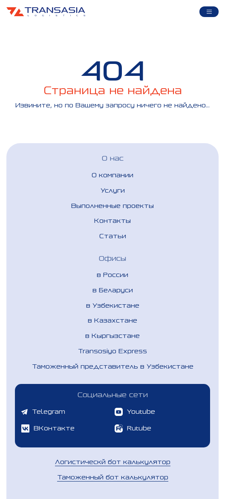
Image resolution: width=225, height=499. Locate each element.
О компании (112, 175)
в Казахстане (112, 320)
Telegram (43, 411)
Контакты (112, 220)
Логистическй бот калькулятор (112, 462)
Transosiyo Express (112, 351)
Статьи (112, 236)
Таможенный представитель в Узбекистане (112, 366)
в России (112, 275)
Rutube (133, 428)
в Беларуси (112, 290)
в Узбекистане (112, 305)
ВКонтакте (48, 428)
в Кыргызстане (112, 336)
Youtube (135, 412)
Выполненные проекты (112, 206)
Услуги (113, 190)
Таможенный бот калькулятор (112, 477)
